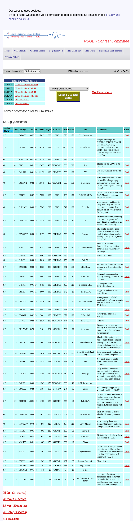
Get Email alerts (102, 92)
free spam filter (11, 519)
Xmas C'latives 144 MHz (26, 95)
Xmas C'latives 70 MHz (26, 88)
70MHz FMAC (22, 103)
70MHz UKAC (22, 99)
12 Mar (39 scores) (15, 505)
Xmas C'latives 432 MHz (26, 84)
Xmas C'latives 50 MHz (26, 92)
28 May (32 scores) (15, 499)
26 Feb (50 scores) (15, 512)
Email (127, 135)
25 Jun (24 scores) (14, 492)
